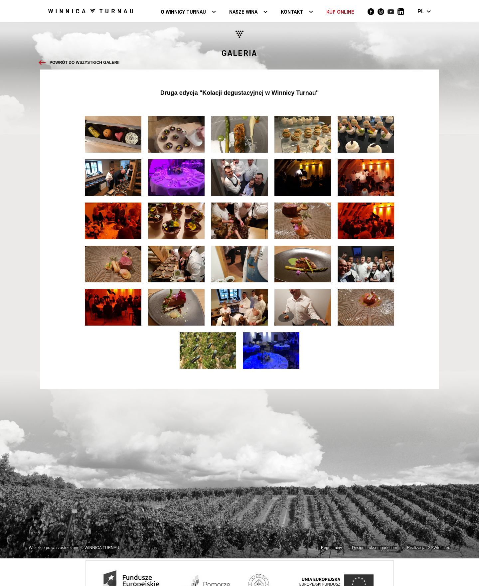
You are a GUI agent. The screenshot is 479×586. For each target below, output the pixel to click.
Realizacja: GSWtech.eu (428, 547)
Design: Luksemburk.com (374, 547)
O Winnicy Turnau (183, 12)
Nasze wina (243, 12)
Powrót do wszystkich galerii (84, 62)
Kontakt (292, 12)
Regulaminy (331, 547)
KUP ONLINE (340, 11)
